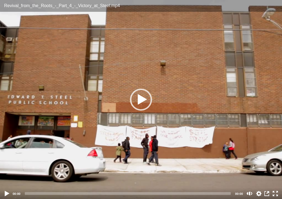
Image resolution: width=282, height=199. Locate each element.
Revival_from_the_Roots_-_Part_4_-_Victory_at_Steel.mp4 (62, 5)
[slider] (128, 193)
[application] (141, 99)
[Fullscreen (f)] (275, 193)
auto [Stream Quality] (259, 193)
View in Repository (267, 193)
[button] (141, 100)
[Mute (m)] (249, 193)
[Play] (7, 193)
